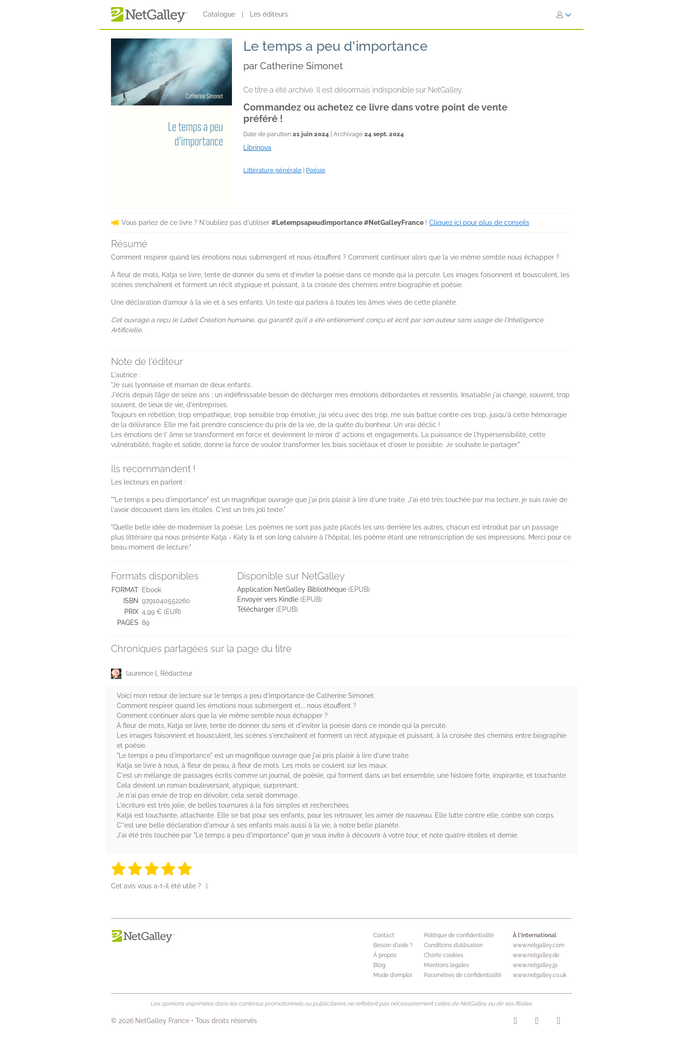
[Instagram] (515, 1022)
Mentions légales (446, 965)
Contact (383, 935)
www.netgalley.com (538, 945)
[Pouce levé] (207, 886)
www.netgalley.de (536, 955)
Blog (379, 965)
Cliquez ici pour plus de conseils (479, 222)
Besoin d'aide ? (393, 945)
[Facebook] (536, 1022)
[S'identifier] (564, 14)
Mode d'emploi (392, 975)
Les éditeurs (269, 14)
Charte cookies (443, 955)
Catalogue (219, 14)
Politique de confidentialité (459, 935)
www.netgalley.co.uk (539, 975)
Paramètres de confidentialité (462, 975)
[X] (558, 1022)
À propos (385, 955)
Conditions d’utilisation (453, 945)
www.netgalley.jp (535, 965)
